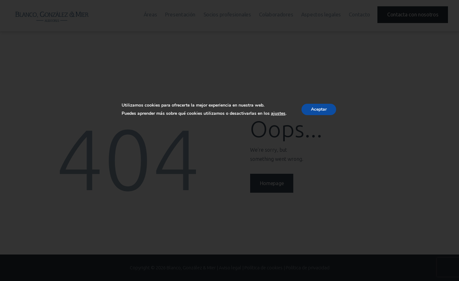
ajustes (278, 113)
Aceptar (319, 109)
